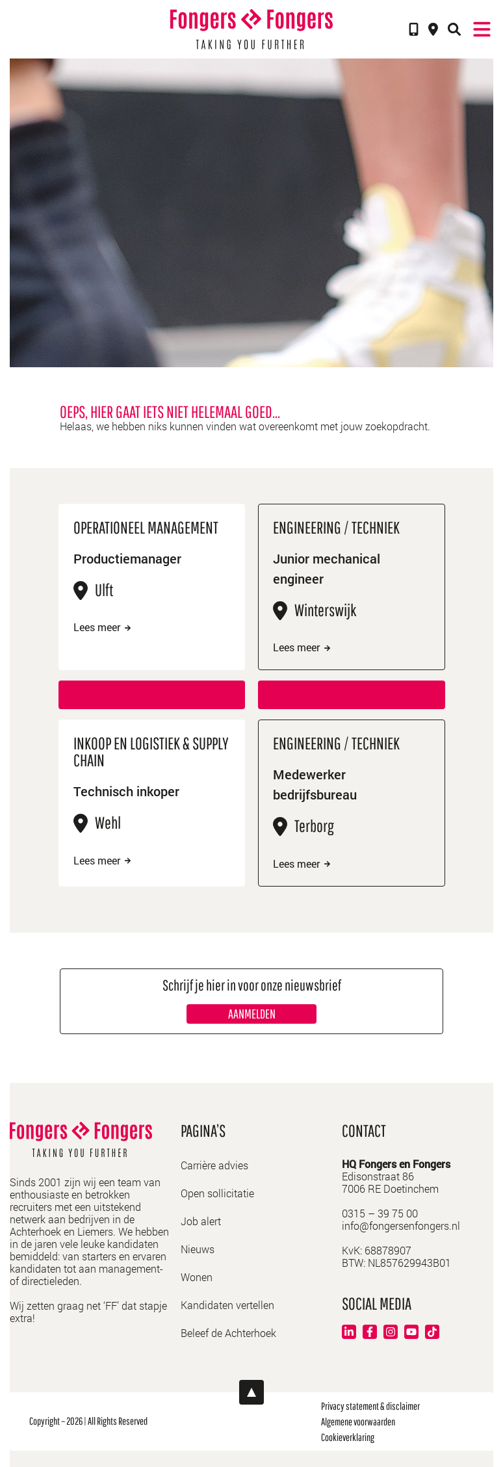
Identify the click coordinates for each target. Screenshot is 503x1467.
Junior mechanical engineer (326, 568)
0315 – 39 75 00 (380, 1213)
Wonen (197, 1277)
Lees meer (102, 627)
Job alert (201, 1221)
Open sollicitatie (217, 1193)
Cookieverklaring (347, 1437)
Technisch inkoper (126, 791)
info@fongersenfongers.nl (401, 1225)
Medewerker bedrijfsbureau (315, 784)
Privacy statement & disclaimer (370, 1406)
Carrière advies (214, 1165)
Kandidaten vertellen (227, 1305)
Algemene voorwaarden (358, 1421)
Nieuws (197, 1249)
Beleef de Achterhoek (228, 1333)
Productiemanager (127, 558)
